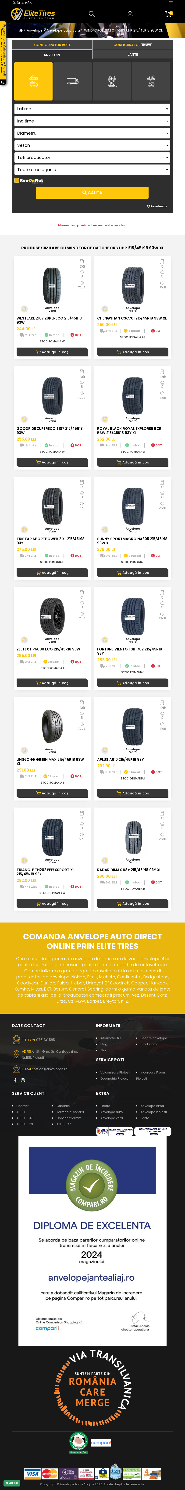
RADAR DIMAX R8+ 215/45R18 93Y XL (129, 869)
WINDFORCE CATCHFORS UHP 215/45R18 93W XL (123, 30)
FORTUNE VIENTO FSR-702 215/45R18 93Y (129, 651)
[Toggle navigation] (170, 2)
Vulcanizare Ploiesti (115, 1072)
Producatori (150, 1044)
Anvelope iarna (152, 1106)
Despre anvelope (154, 1038)
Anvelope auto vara (63, 30)
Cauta (92, 193)
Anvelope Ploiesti (154, 1112)
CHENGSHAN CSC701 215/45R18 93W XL (132, 318)
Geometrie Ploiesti (114, 1078)
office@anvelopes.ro (51, 1069)
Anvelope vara (111, 1118)
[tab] (52, 54)
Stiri (103, 1050)
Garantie (63, 1106)
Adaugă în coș (52, 352)
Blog (103, 1044)
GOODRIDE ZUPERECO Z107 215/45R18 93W (50, 430)
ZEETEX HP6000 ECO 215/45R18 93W (48, 649)
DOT (76, 335)
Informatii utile (111, 1038)
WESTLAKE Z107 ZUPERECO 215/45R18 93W (49, 320)
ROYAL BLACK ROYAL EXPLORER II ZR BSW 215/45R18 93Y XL (129, 430)
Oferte (105, 1106)
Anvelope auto (111, 1112)
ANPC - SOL (24, 1124)
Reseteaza (157, 206)
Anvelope (35, 30)
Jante (145, 1118)
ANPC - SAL (24, 1118)
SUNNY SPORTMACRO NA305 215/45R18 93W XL (132, 541)
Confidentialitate (69, 1118)
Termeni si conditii (70, 1112)
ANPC (20, 1112)
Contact (22, 1106)
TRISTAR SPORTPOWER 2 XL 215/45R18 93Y (51, 541)
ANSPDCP (64, 1124)
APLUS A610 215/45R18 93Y (120, 759)
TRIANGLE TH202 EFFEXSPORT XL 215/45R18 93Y (45, 871)
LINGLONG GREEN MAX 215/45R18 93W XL (50, 761)
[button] (92, 14)
